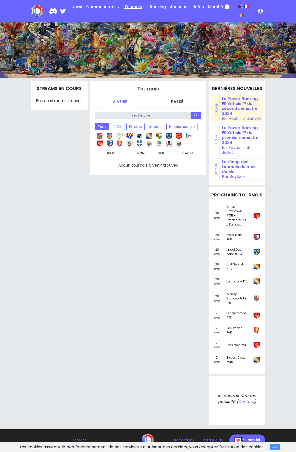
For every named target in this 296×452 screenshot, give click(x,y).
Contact (246, 401)
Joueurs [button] (180, 7)
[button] (260, 11)
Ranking (158, 7)
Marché (219, 7)
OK (275, 447)
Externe (135, 126)
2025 (118, 126)
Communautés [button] (103, 7)
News (77, 7)
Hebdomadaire (182, 126)
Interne (155, 126)
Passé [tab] (177, 101)
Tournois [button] (135, 7)
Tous (102, 126)
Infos (199, 7)
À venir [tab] (120, 101)
